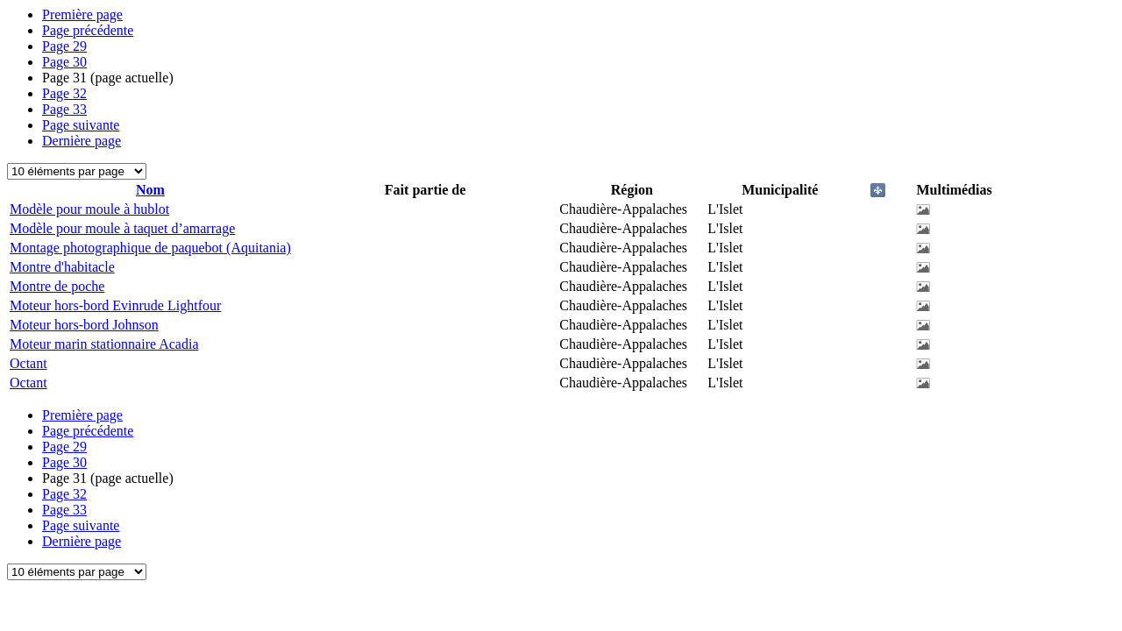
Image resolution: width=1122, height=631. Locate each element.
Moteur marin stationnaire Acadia (104, 344)
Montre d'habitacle (62, 266)
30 (64, 61)
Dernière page (81, 140)
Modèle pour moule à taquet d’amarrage (122, 228)
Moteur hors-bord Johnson (84, 324)
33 (64, 109)
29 (64, 46)
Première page (82, 14)
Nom (150, 189)
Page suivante (80, 124)
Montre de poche (57, 286)
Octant (28, 363)
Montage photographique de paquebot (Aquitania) (150, 247)
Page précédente (87, 30)
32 (64, 93)
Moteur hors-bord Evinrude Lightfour (115, 305)
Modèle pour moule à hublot (89, 209)
